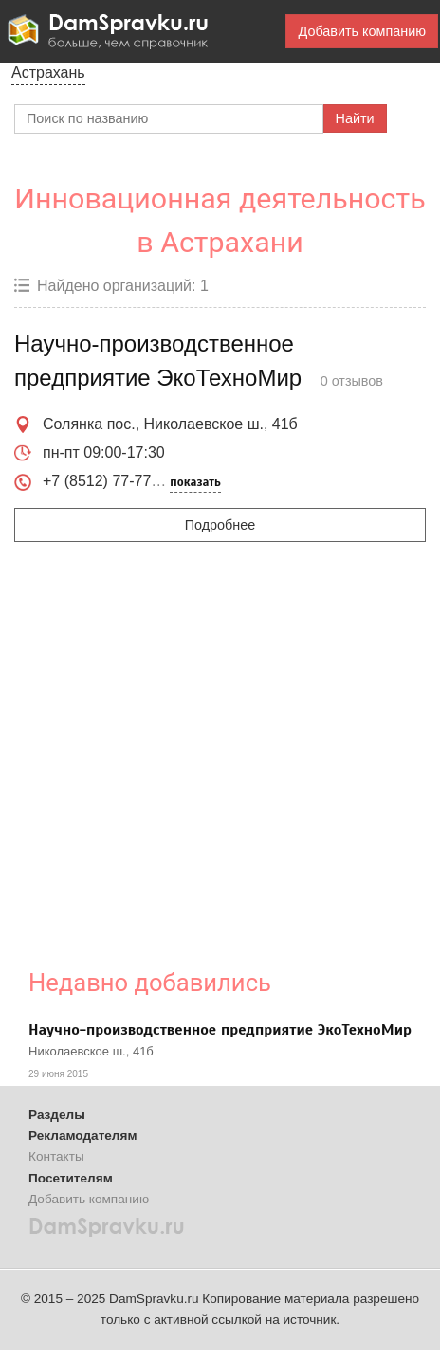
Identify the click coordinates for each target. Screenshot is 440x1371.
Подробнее (220, 524)
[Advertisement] (178, 743)
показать (195, 482)
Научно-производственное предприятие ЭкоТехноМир (220, 1029)
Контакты (56, 1156)
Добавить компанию (362, 31)
